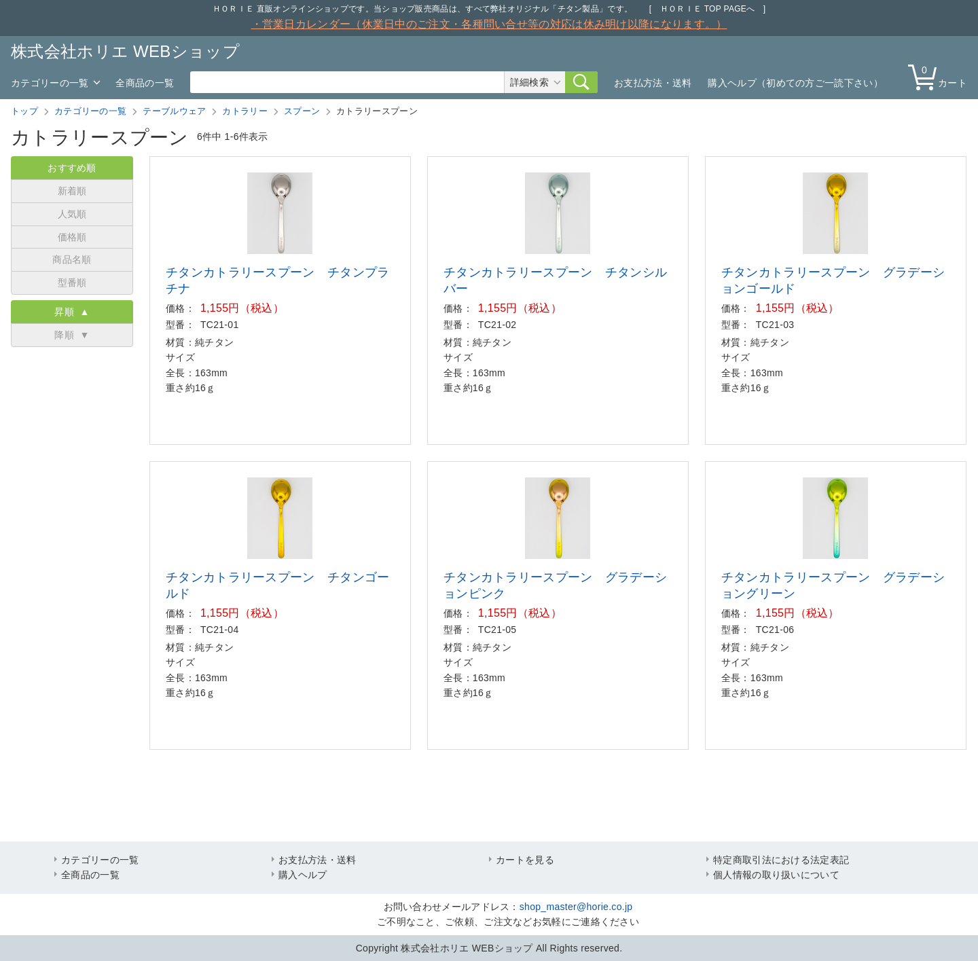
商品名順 (71, 259)
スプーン (302, 111)
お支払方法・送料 (652, 82)
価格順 (72, 237)
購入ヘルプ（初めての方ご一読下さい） (795, 82)
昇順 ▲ (71, 311)
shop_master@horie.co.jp (576, 906)
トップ (24, 111)
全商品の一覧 (144, 82)
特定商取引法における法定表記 (781, 859)
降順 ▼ (71, 334)
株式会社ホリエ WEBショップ (125, 51)
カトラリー (245, 111)
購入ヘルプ (302, 874)
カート (940, 76)
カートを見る (525, 859)
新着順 (72, 190)
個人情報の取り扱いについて (776, 874)
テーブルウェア (174, 111)
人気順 (72, 213)
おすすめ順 (72, 167)
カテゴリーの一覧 (49, 82)
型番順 (72, 282)
